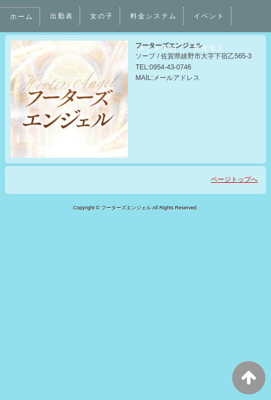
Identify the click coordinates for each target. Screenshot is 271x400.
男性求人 (210, 48)
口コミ (110, 48)
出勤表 (61, 16)
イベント (210, 16)
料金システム (154, 16)
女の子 (102, 16)
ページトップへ (234, 179)
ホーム (21, 17)
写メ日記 (65, 48)
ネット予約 (158, 48)
